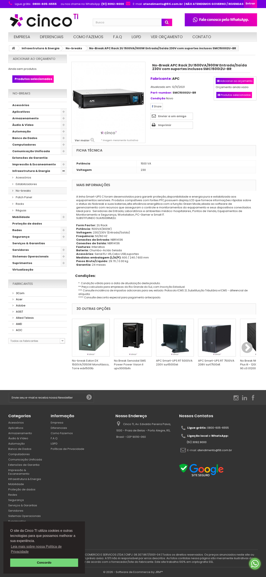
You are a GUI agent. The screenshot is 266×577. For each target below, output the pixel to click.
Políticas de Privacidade (67, 449)
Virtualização (22, 270)
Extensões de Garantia (30, 158)
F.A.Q (117, 36)
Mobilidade (21, 217)
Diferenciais (51, 36)
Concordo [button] (44, 562)
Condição (158, 98)
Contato (201, 36)
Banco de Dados (24, 138)
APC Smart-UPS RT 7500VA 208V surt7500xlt (216, 362)
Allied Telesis (24, 318)
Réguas (20, 210)
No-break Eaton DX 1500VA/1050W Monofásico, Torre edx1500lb (90, 364)
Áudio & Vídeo (23, 125)
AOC (18, 330)
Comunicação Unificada (31, 151)
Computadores (24, 145)
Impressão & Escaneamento (34, 164)
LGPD (136, 36)
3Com (19, 293)
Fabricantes (23, 283)
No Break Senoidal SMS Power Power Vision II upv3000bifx (130, 364)
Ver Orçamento (167, 36)
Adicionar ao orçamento (34, 58)
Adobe (20, 305)
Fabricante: (161, 78)
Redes (17, 230)
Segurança (21, 237)
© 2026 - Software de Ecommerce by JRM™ (133, 572)
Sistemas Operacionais (30, 256)
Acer (19, 299)
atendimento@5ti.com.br (214, 450)
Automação (21, 131)
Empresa (22, 36)
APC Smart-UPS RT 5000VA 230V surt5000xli (174, 362)
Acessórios (20, 105)
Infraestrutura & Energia (40, 48)
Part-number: (161, 93)
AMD (18, 324)
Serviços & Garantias (28, 243)
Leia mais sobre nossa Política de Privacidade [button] (36, 549)
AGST (19, 312)
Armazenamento (25, 118)
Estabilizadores (26, 184)
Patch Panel (23, 197)
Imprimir (164, 125)
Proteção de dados (27, 224)
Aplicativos (21, 112)
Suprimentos (22, 263)
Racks (19, 204)
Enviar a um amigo (172, 116)
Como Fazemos (88, 36)
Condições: (84, 275)
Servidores (20, 250)
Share (156, 106)
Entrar (250, 3)
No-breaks (74, 48)
